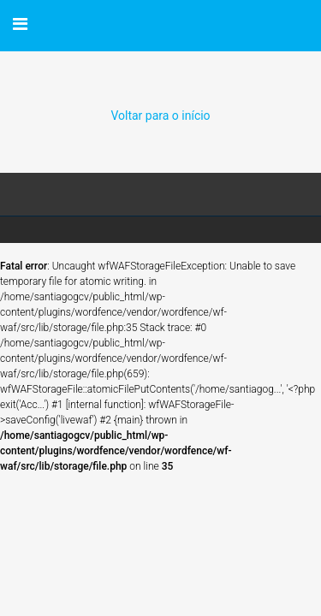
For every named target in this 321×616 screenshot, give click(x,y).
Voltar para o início (160, 115)
